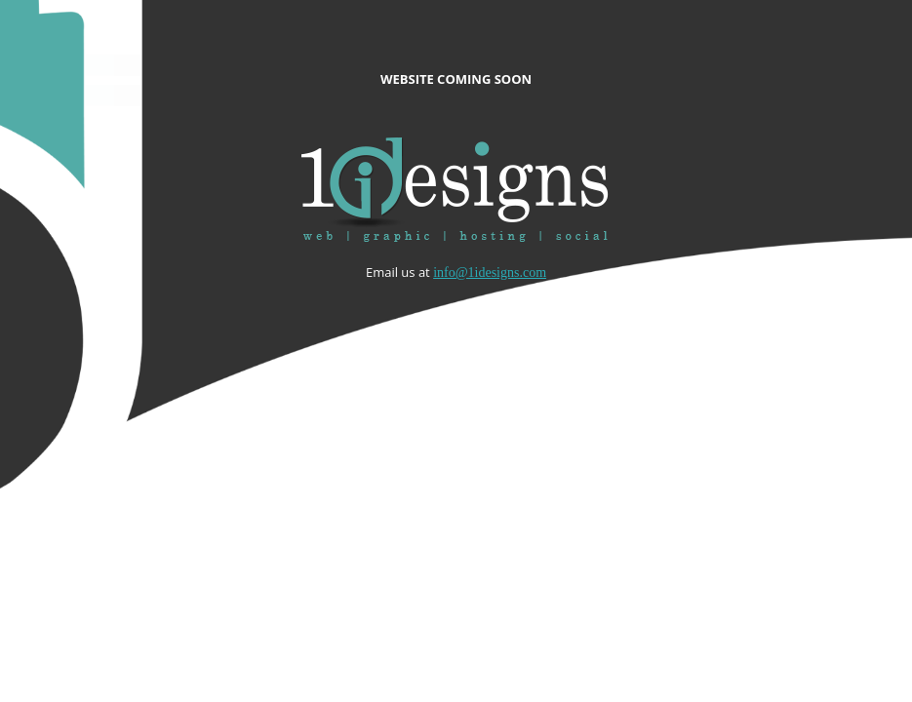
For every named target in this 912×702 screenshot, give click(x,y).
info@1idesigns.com (489, 272)
